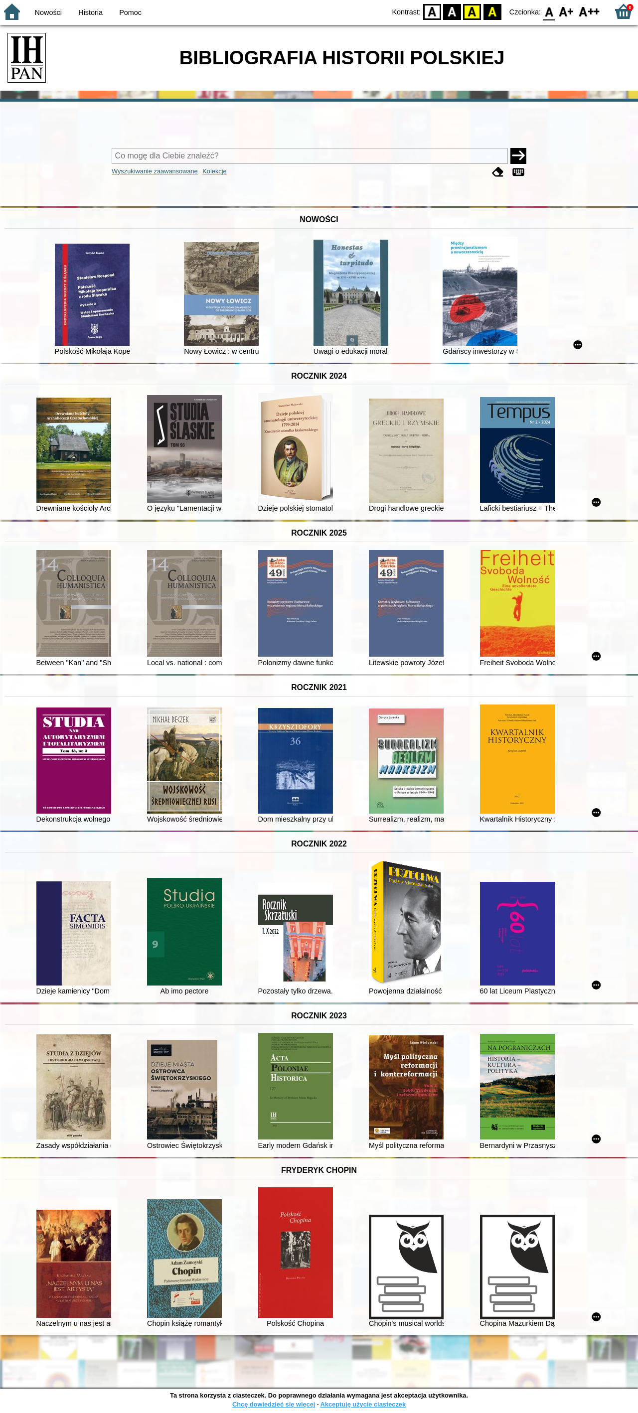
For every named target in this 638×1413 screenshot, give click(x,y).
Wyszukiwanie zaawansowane (155, 171)
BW (452, 11)
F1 (566, 11)
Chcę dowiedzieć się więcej (273, 1404)
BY (492, 11)
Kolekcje (214, 171)
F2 (589, 11)
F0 (549, 11)
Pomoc (130, 12)
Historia (90, 12)
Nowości (48, 12)
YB (472, 11)
